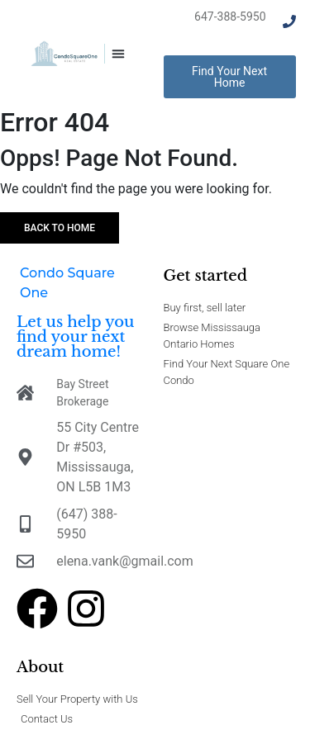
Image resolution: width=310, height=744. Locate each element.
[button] (118, 54)
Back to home (59, 228)
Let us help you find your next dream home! (76, 337)
